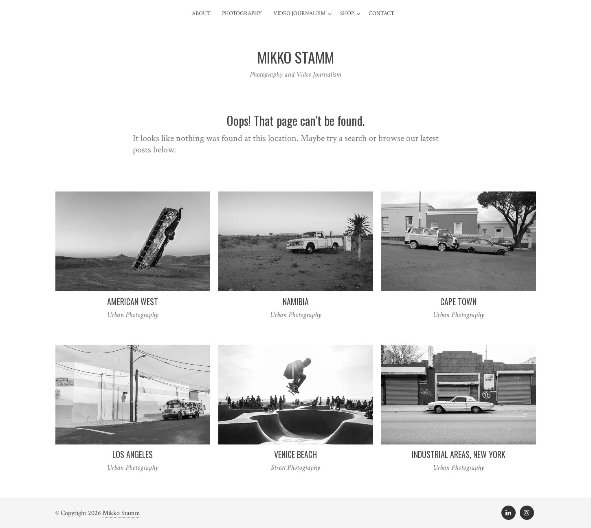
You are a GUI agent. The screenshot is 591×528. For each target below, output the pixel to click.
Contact (381, 13)
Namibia (296, 301)
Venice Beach (295, 454)
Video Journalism (299, 13)
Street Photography (295, 467)
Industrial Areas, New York (458, 454)
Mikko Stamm (121, 513)
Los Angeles (132, 454)
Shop (347, 13)
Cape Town (458, 301)
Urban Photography (132, 314)
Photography (242, 13)
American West (132, 301)
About (201, 13)
